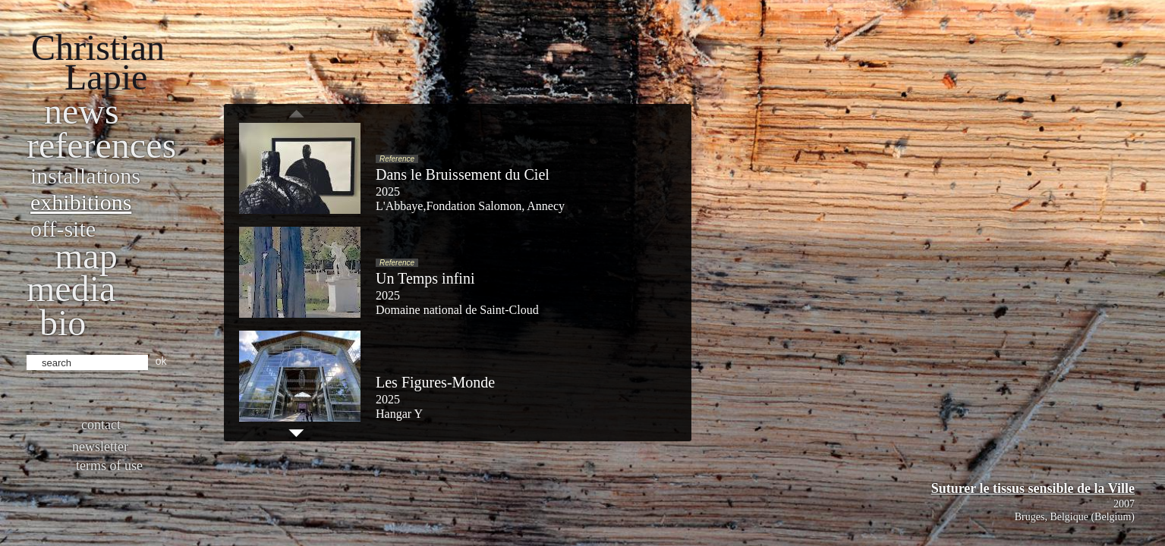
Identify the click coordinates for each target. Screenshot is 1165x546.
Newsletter (100, 446)
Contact (101, 424)
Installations (85, 175)
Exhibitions (80, 202)
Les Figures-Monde (435, 382)
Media (71, 288)
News (81, 111)
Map (86, 256)
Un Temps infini (425, 278)
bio (62, 323)
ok (161, 361)
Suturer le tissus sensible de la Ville (1033, 488)
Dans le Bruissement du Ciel (462, 174)
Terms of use (109, 465)
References (101, 145)
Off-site (63, 228)
